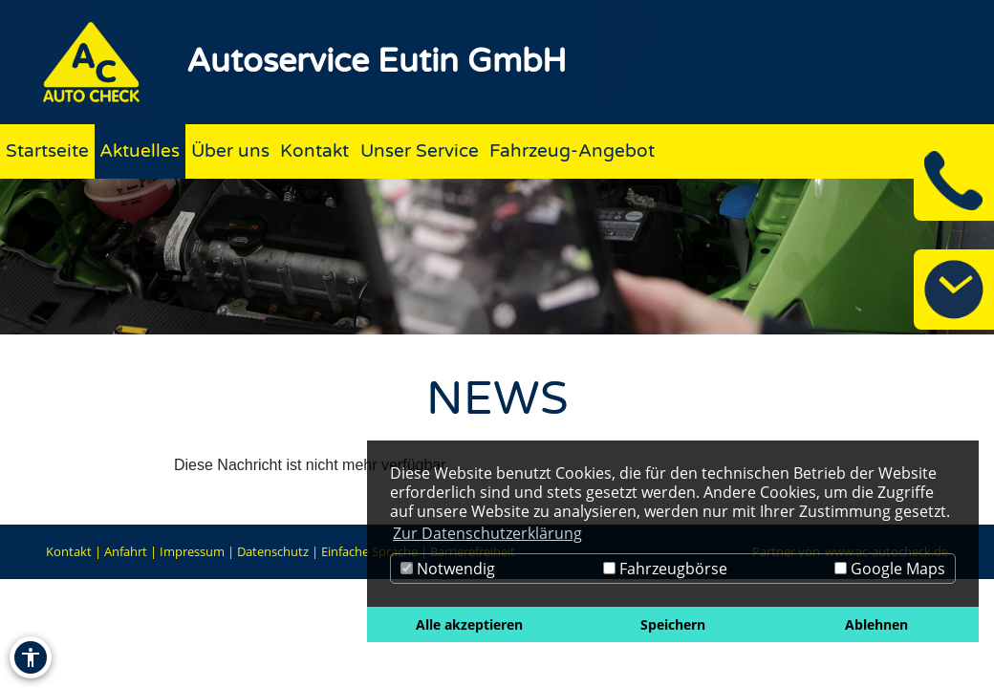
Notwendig (447, 568)
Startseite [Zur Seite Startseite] (47, 150)
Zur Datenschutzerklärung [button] (487, 533)
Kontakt (69, 551)
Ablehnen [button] (876, 624)
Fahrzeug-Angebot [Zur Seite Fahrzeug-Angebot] (572, 150)
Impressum (192, 551)
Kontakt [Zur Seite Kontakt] (314, 150)
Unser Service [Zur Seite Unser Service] (419, 150)
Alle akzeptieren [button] (469, 624)
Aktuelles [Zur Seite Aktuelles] (139, 150)
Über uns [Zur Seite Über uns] (230, 150)
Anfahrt (125, 551)
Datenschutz (273, 551)
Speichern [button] (672, 624)
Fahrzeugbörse (665, 568)
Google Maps (889, 568)
